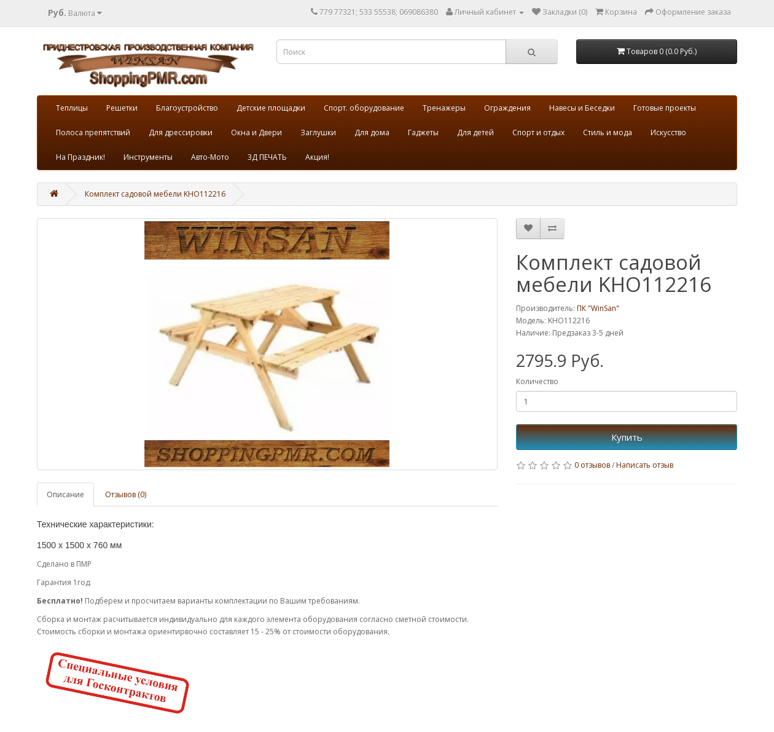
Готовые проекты (664, 108)
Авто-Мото (210, 157)
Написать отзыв (644, 465)
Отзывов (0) (125, 494)
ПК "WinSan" (598, 308)
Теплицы (72, 108)
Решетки (122, 108)
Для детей (475, 132)
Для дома (371, 132)
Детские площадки (271, 108)
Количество (537, 381)
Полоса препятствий (93, 132)
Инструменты (148, 157)
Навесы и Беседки (582, 108)
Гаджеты (423, 132)
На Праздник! (80, 157)
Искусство (668, 132)
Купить (627, 437)
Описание (65, 494)
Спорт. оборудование (364, 108)
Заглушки (318, 132)
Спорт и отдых (538, 132)
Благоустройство (187, 108)
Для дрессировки (181, 132)
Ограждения (507, 108)
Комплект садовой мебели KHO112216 (155, 194)
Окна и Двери (256, 132)
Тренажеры (444, 108)
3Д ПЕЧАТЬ (267, 157)
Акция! (317, 157)
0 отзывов (592, 465)
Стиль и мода (607, 132)
